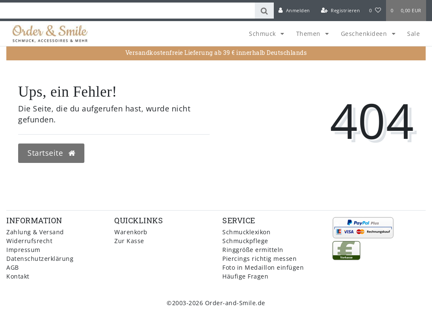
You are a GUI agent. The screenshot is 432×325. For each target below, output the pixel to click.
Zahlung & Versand (35, 232)
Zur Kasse (129, 241)
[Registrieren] (340, 10)
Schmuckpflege (245, 241)
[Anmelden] (294, 10)
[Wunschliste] (375, 10)
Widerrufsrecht (29, 241)
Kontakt (18, 276)
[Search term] (127, 11)
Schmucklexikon (246, 232)
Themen (309, 34)
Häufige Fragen (245, 276)
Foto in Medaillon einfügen (263, 267)
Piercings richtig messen (259, 259)
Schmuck (263, 34)
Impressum (23, 250)
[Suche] (264, 11)
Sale (413, 34)
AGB (12, 267)
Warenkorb (131, 232)
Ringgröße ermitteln (253, 250)
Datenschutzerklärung (39, 259)
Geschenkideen (365, 34)
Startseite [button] (51, 153)
